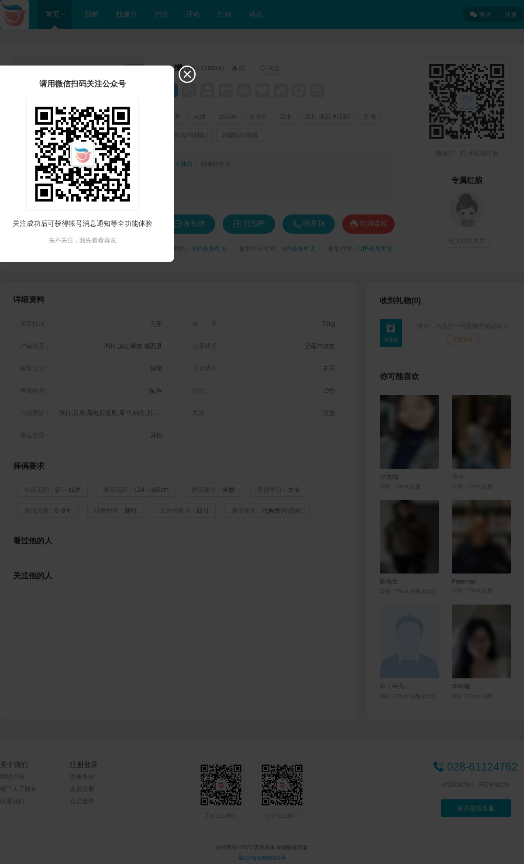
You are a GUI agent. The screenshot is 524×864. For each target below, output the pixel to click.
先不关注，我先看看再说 (82, 240)
